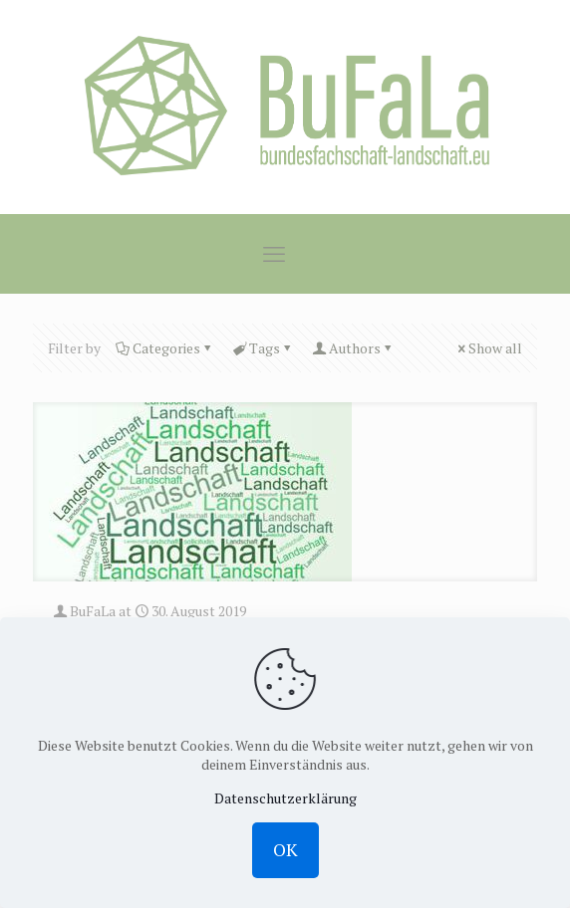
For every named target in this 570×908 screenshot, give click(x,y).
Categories (165, 348)
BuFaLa (93, 610)
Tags (263, 348)
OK (285, 849)
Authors (353, 348)
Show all (488, 348)
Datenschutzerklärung (285, 798)
